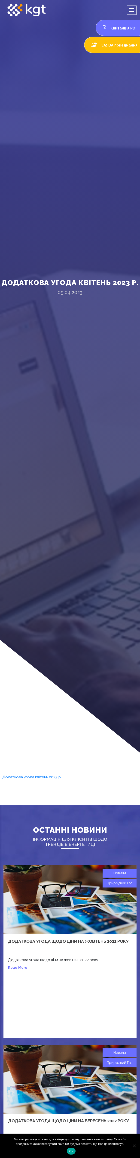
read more (17, 968)
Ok (71, 1151)
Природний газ (119, 883)
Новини (119, 873)
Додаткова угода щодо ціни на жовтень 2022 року (68, 941)
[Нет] (134, 1145)
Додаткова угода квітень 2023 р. (31, 777)
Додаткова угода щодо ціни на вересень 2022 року (68, 1120)
